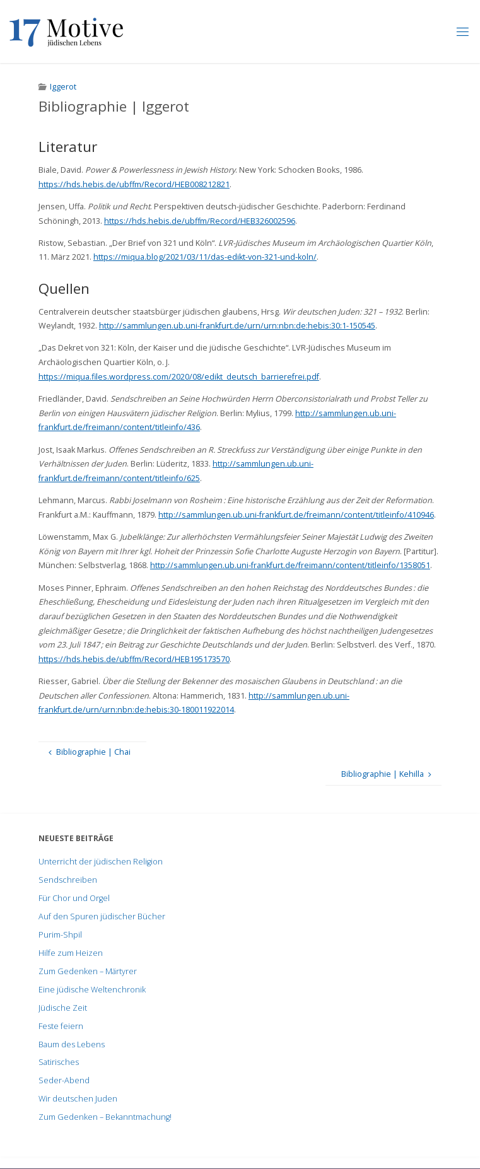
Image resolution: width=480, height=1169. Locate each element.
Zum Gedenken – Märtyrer (87, 971)
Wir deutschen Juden (77, 1098)
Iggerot (63, 86)
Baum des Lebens (71, 1044)
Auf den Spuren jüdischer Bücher (101, 916)
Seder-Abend (64, 1080)
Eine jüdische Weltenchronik (92, 989)
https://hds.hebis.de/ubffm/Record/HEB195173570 (134, 659)
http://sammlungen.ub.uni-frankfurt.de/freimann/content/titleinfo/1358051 (290, 565)
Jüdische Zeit (62, 1008)
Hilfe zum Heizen (70, 953)
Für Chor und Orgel (74, 898)
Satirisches (58, 1062)
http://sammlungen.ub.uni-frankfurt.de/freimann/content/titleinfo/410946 (296, 514)
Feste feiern (60, 1026)
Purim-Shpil (60, 934)
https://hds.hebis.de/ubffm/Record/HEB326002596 (199, 221)
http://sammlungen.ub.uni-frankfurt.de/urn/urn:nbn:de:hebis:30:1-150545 (237, 325)
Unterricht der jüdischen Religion (100, 861)
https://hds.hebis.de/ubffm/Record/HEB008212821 (134, 184)
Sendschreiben (67, 880)
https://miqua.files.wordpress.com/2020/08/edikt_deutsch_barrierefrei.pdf (178, 376)
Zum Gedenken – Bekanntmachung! (105, 1117)
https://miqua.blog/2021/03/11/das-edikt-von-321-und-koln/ (205, 257)
